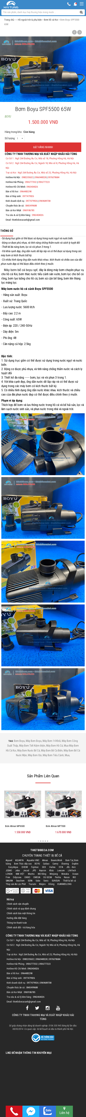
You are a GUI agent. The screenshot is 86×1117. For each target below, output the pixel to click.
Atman (45, 860)
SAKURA (9, 880)
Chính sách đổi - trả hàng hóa (21, 927)
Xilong (51, 884)
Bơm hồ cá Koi (51, 19)
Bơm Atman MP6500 (15, 826)
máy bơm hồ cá (54, 745)
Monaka (65, 874)
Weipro (42, 884)
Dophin (75, 863)
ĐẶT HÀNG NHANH (43, 147)
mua (67, 755)
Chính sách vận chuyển (18, 903)
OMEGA (36, 877)
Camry (55, 863)
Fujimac (35, 867)
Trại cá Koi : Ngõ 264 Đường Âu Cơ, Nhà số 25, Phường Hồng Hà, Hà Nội (41, 172)
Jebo (17, 870)
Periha (58, 877)
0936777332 (31, 182)
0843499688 (31, 205)
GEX (44, 867)
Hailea (52, 867)
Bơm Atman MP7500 (55, 826)
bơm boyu (19, 740)
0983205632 (27, 177)
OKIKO (27, 877)
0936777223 (44, 182)
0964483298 (25, 191)
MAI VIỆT (20, 874)
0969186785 (28, 210)
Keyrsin (42, 870)
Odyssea (17, 877)
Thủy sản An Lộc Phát (16, 884)
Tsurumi (32, 884)
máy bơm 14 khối (52, 740)
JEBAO (9, 870)
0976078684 (53, 177)
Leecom (61, 870)
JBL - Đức (71, 867)
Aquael (9, 860)
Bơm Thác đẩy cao (23, 863)
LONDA (9, 874)
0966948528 (40, 177)
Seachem (20, 880)
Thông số (6, 230)
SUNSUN (56, 880)
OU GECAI (47, 877)
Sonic (46, 880)
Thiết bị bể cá (69, 880)
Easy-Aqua (13, 867)
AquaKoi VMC (33, 860)
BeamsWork (56, 860)
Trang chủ (9, 19)
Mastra (31, 874)
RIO (74, 877)
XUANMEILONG (64, 884)
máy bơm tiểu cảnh (53, 755)
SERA (30, 880)
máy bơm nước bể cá (28, 750)
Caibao (46, 863)
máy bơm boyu (33, 740)
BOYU (8, 116)
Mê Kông (42, 874)
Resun (67, 877)
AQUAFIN (19, 860)
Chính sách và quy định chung (21, 908)
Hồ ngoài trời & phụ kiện (30, 19)
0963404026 (32, 186)
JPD (34, 870)
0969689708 (44, 200)
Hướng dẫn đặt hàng (17, 918)
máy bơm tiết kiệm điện (32, 745)
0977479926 (28, 196)
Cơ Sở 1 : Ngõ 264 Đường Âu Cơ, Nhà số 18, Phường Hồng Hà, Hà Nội (40, 158)
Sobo (38, 880)
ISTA (61, 867)
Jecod (26, 870)
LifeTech (72, 870)
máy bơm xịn (35, 755)
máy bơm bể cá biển (52, 750)
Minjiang (54, 874)
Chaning (65, 863)
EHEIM (25, 867)
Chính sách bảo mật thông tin (21, 913)
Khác (51, 870)
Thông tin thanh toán (17, 922)
